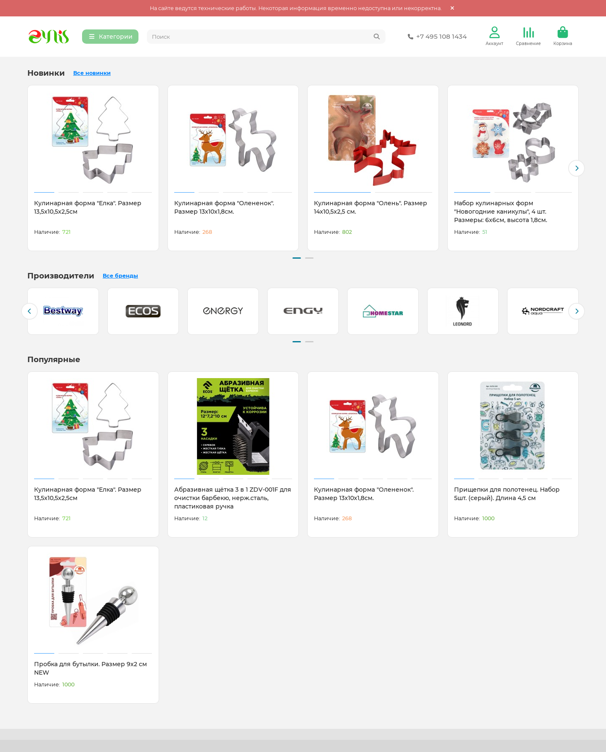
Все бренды (120, 276)
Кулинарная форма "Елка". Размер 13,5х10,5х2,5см (87, 208)
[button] (576, 168)
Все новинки (92, 74)
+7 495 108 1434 (435, 37)
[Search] (266, 37)
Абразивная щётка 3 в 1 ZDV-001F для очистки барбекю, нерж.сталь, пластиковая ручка (232, 497)
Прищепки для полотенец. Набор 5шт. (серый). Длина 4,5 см (507, 493)
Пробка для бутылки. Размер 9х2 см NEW (90, 667)
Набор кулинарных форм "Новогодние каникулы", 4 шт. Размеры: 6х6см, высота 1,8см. (500, 212)
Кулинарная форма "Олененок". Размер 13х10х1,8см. (224, 208)
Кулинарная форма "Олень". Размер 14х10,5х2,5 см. (370, 208)
